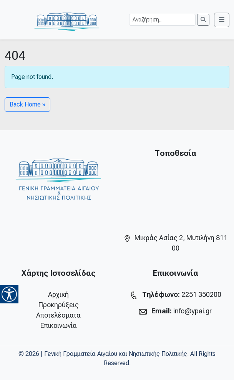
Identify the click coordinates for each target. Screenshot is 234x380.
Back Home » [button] (27, 104)
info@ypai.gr (192, 311)
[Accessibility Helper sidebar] (9, 294)
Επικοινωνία (58, 325)
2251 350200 (201, 294)
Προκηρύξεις (58, 305)
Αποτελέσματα (58, 315)
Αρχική (58, 294)
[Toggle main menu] (221, 20)
